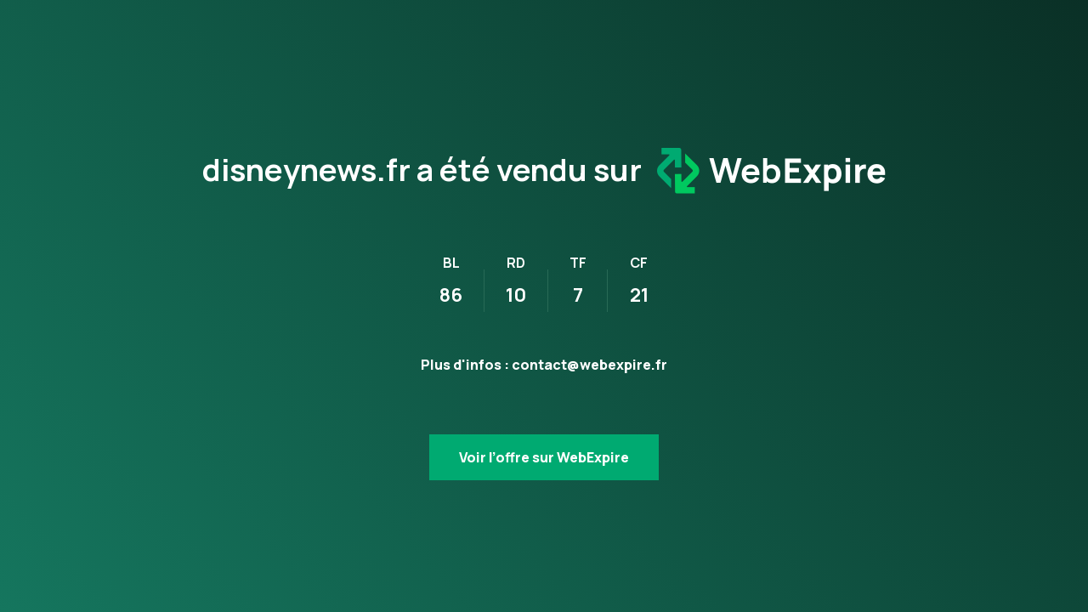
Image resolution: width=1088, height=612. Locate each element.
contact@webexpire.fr (589, 364)
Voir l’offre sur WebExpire (544, 457)
